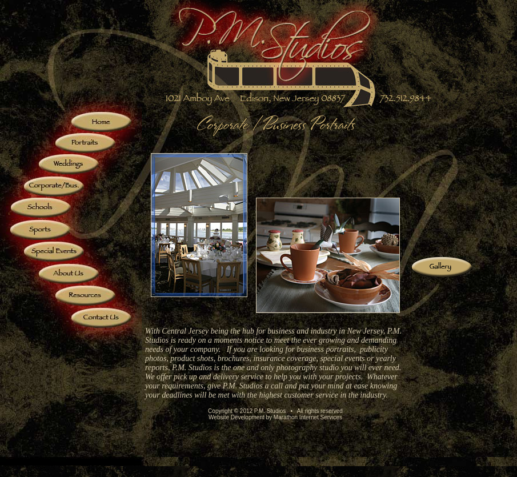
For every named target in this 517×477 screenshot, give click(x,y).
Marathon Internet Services (308, 417)
